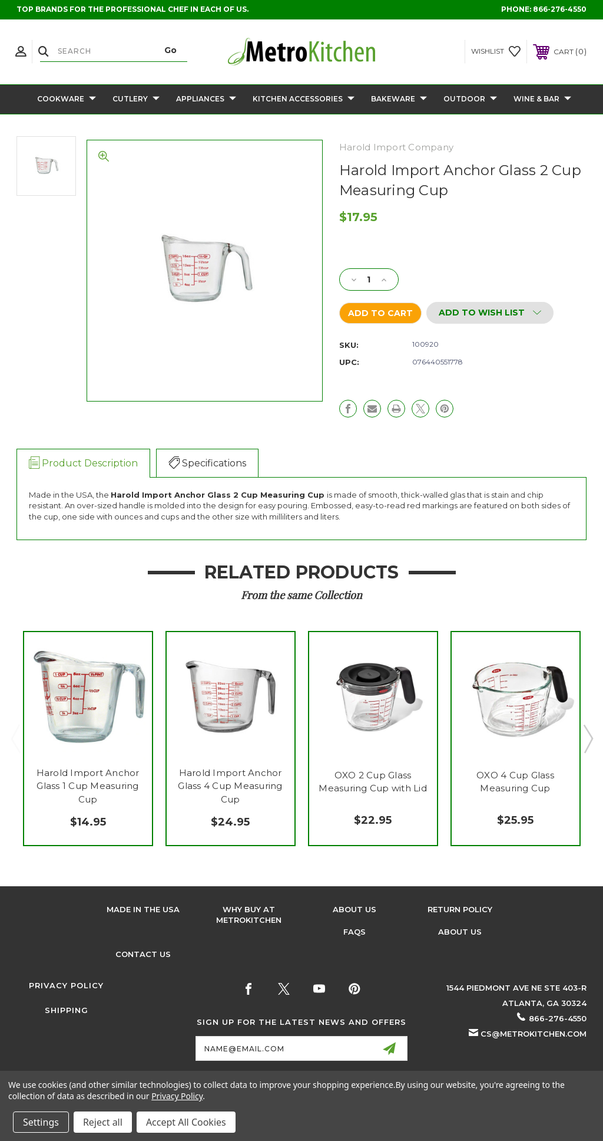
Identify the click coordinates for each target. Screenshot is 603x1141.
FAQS (354, 931)
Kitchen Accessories (303, 99)
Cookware (66, 99)
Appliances (206, 99)
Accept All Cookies (186, 1122)
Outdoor (470, 99)
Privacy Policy (66, 985)
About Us (354, 909)
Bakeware (399, 99)
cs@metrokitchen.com (534, 1033)
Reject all (102, 1122)
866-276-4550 (560, 9)
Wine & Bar (542, 99)
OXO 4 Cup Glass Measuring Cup (515, 782)
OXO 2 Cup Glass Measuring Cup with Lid (373, 782)
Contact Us (143, 954)
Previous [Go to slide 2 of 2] (15, 738)
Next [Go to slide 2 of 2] (588, 738)
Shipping (66, 1010)
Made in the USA (143, 909)
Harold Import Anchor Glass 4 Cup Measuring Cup (230, 786)
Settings (41, 1122)
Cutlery (136, 99)
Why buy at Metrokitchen (248, 915)
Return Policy (460, 909)
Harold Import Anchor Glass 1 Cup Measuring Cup (88, 786)
